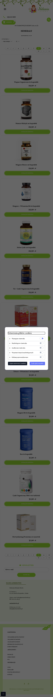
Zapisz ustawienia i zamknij (17, 363)
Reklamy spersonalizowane (19, 357)
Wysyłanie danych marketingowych (22, 353)
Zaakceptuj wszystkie (38, 363)
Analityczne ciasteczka (17, 348)
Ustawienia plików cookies (19, 333)
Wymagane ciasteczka (17, 339)
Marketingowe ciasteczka (18, 343)
